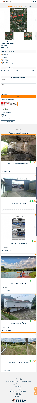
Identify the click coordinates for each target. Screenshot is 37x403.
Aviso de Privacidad (18, 386)
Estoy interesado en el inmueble (18, 87)
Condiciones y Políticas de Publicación (18, 383)
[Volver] (2, 1)
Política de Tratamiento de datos (10, 99)
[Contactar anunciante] (35, 162)
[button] (18, 51)
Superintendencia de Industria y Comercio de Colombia (18, 391)
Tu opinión (36, 201)
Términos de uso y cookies (18, 388)
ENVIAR (18, 96)
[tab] (18, 51)
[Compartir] (35, 1)
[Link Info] (18, 167)
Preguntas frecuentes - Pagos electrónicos (18, 389)
